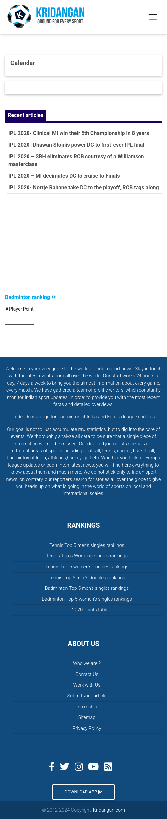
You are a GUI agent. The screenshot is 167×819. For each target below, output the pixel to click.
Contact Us (86, 674)
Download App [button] (84, 791)
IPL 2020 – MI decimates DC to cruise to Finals (64, 176)
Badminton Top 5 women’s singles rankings (87, 599)
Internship (87, 707)
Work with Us (86, 685)
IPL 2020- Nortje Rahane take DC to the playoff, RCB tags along (83, 187)
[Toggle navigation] (153, 17)
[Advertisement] (83, 245)
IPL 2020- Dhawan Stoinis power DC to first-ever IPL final (76, 145)
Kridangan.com (109, 810)
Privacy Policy (87, 728)
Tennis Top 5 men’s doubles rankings (86, 578)
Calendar (22, 63)
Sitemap (86, 717)
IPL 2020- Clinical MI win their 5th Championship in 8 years (78, 133)
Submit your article (86, 696)
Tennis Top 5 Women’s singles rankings (87, 556)
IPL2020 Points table (86, 610)
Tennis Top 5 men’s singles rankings (86, 545)
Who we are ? (87, 663)
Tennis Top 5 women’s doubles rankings (86, 567)
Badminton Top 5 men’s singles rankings (87, 588)
